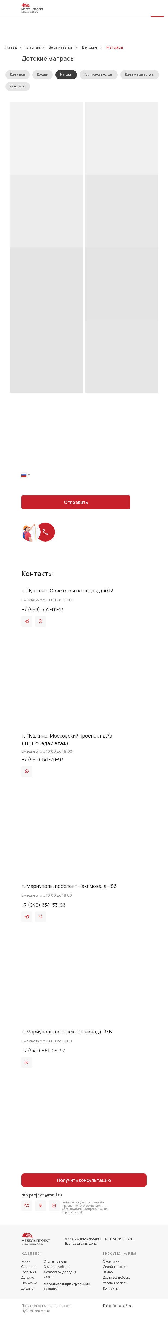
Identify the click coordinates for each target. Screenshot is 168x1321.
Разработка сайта (117, 1305)
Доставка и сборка (117, 1277)
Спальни (28, 1266)
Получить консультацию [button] (84, 1180)
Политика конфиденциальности (46, 1305)
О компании (112, 1261)
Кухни (25, 1261)
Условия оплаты (115, 1283)
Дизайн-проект (115, 1266)
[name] (75, 459)
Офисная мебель (56, 1266)
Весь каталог (61, 47)
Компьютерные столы (98, 74)
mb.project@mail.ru (41, 1195)
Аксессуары (17, 86)
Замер (108, 1272)
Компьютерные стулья (139, 74)
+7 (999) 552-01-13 (42, 609)
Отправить (76, 502)
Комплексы (17, 74)
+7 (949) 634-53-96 (43, 905)
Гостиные (28, 1272)
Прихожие (29, 1283)
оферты (120, 487)
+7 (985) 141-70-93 (42, 759)
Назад (11, 47)
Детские (90, 47)
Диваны (27, 1288)
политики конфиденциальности (89, 487)
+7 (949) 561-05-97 (43, 1050)
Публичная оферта (35, 1311)
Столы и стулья (56, 1261)
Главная (33, 47)
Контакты (110, 1288)
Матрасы (114, 47)
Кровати (42, 74)
